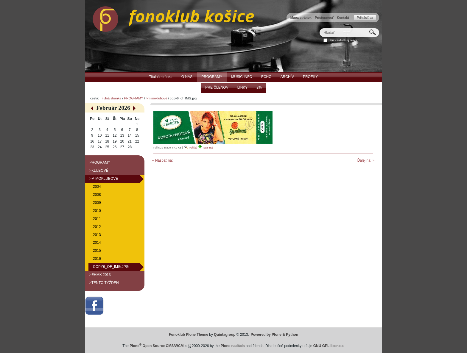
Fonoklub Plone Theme (188, 334)
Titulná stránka (110, 98)
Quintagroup (224, 334)
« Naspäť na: (162, 160)
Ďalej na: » (365, 160)
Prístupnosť (324, 17)
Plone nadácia (233, 346)
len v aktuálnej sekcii (343, 40)
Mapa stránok (301, 17)
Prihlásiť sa (365, 17)
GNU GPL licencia (328, 346)
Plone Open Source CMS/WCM (156, 346)
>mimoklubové (156, 98)
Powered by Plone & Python (274, 334)
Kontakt (343, 17)
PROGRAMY (133, 98)
